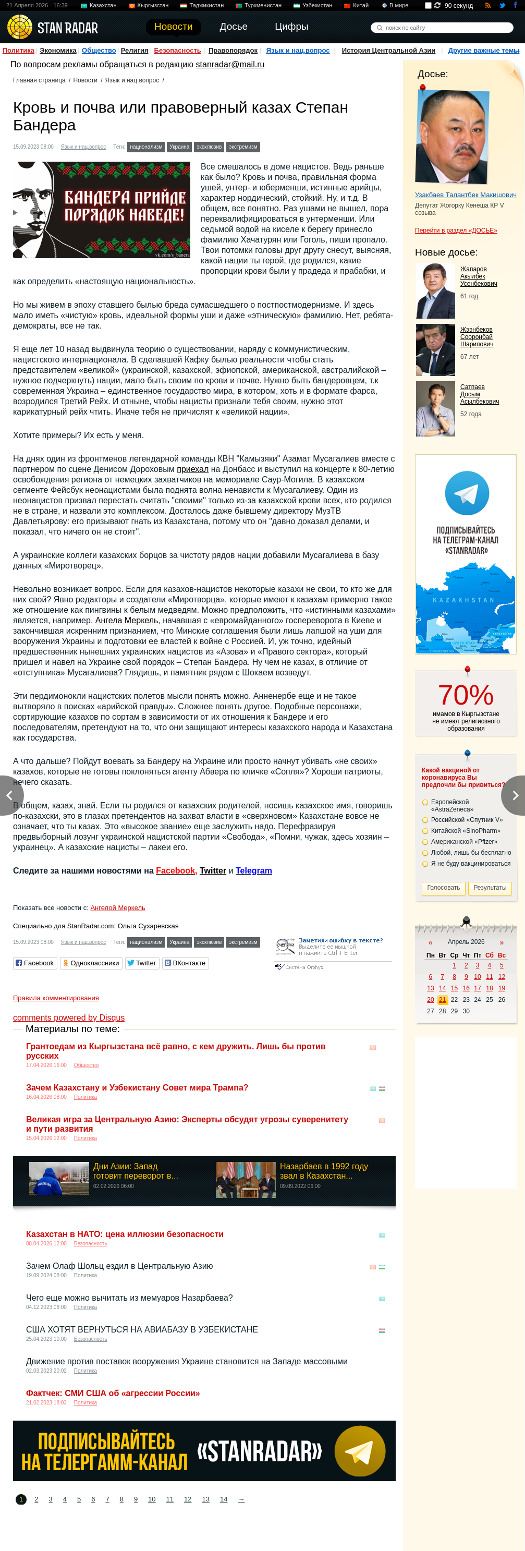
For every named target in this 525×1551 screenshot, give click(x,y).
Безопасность (177, 50)
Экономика (58, 50)
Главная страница (39, 80)
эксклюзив (209, 147)
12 (187, 1499)
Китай (361, 5)
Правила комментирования (56, 998)
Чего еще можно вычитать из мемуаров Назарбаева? (129, 1297)
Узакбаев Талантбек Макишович (466, 195)
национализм (146, 147)
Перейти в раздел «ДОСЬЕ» (456, 230)
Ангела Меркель (126, 620)
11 (170, 1499)
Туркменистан (263, 5)
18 (489, 988)
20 (430, 999)
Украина (179, 147)
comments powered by (69, 1017)
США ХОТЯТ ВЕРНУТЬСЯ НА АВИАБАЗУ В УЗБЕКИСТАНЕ (142, 1329)
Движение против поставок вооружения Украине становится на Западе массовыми (187, 1361)
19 (501, 988)
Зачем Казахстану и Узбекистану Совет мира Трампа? (137, 1087)
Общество (99, 50)
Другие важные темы (484, 50)
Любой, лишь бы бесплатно (471, 852)
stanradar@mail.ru (230, 64)
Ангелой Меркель (117, 908)
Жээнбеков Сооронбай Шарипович (477, 337)
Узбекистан (317, 5)
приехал (193, 469)
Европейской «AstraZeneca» (452, 805)
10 (151, 1499)
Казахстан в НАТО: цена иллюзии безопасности (125, 1234)
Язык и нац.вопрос (298, 50)
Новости (85, 80)
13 (206, 1499)
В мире (398, 5)
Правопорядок (233, 50)
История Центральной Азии (389, 50)
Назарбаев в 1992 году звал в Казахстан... (324, 1171)
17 (477, 988)
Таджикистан (206, 5)
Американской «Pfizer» (464, 841)
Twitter (213, 870)
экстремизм (243, 147)
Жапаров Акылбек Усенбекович (478, 276)
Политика (18, 50)
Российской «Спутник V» (467, 819)
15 (454, 988)
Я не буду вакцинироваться (471, 863)
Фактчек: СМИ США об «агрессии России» (113, 1393)
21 (442, 999)
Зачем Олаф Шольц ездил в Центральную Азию (119, 1266)
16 (466, 988)
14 (223, 1499)
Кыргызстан (153, 5)
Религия (135, 50)
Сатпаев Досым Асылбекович (479, 394)
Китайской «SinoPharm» (465, 830)
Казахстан (103, 5)
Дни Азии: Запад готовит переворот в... (135, 1171)
